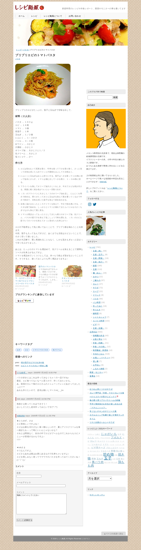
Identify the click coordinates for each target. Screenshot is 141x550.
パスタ (17, 59)
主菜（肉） (97, 251)
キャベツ (101, 441)
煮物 (93, 459)
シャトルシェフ (99, 317)
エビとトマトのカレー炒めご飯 (34, 366)
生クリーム (57, 350)
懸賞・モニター (96, 372)
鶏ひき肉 (107, 462)
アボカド (116, 437)
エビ (26, 350)
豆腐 (118, 459)
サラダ (96, 288)
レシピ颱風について (53, 16)
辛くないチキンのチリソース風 (103, 411)
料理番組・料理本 (100, 350)
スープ (96, 291)
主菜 (95, 269)
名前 (18, 473)
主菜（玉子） (98, 255)
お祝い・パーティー (101, 358)
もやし (97, 438)
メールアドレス (23, 482)
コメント (20, 492)
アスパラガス (105, 438)
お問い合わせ (75, 16)
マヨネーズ (105, 451)
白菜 (114, 459)
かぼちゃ (91, 434)
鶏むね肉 (114, 462)
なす (18, 350)
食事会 (92, 376)
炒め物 (108, 454)
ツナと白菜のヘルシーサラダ (102, 422)
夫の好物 (93, 455)
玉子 (108, 458)
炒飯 (115, 455)
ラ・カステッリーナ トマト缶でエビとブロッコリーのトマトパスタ (25, 281)
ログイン (86, 543)
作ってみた (97, 306)
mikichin (21, 416)
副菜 (95, 266)
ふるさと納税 (98, 369)
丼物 (113, 451)
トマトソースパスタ (40, 350)
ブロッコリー (112, 448)
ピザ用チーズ (98, 447)
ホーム (22, 16)
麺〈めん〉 (97, 273)
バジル (112, 444)
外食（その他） (99, 347)
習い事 (96, 361)
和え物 (119, 451)
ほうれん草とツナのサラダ (101, 389)
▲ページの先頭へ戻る (113, 538)
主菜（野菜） (98, 258)
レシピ (34, 16)
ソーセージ (96, 444)
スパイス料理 (98, 321)
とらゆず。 (22, 372)
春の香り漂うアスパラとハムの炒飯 (105, 400)
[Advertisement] (35, 322)
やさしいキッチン (97, 495)
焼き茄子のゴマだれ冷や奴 (32, 362)
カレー (96, 284)
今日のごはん (98, 354)
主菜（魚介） (98, 262)
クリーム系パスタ (112, 441)
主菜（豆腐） (98, 328)
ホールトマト (95, 451)
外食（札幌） (98, 343)
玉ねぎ (100, 458)
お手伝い (96, 365)
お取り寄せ (97, 339)
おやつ (96, 277)
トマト (106, 444)
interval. (103, 182)
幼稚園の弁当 (98, 335)
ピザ (95, 324)
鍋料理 (96, 313)
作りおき (96, 310)
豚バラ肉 (98, 462)
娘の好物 (99, 455)
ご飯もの (96, 280)
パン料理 (96, 302)
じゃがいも (109, 433)
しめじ (97, 434)
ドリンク (96, 295)
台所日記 (93, 332)
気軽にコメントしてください (41, 506)
